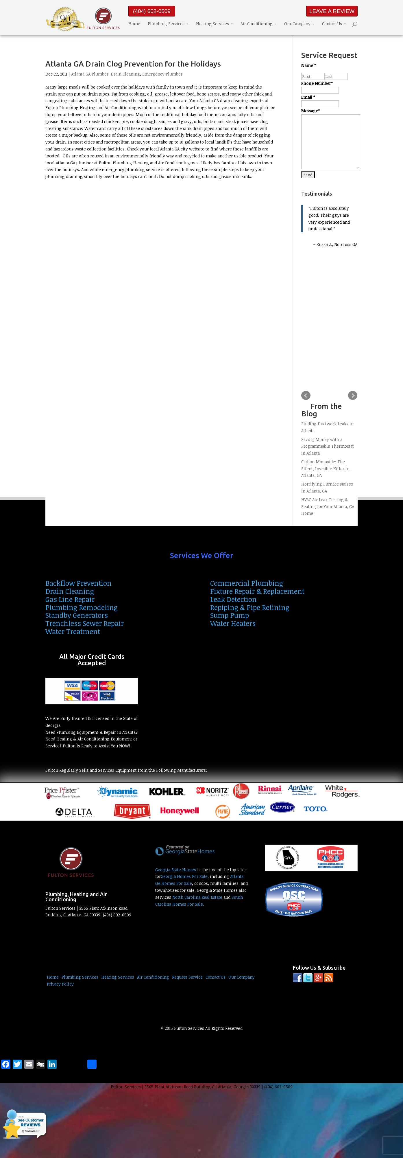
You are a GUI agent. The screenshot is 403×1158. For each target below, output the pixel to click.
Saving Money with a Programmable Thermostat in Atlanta (327, 446)
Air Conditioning (257, 23)
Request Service (187, 977)
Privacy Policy (60, 984)
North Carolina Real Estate (197, 897)
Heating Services (212, 23)
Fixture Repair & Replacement (257, 591)
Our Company (297, 23)
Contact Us (332, 23)
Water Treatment (72, 631)
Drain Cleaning (125, 74)
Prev (305, 395)
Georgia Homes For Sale (184, 876)
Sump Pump (229, 615)
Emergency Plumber (162, 74)
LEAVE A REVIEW (331, 11)
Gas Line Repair (70, 599)
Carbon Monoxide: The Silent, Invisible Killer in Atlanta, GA (325, 468)
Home (134, 23)
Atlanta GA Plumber (89, 74)
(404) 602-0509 (152, 11)
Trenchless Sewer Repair (84, 623)
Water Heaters (233, 623)
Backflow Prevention (78, 583)
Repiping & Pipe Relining (249, 607)
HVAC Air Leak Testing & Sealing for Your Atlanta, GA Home (327, 506)
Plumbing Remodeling (81, 607)
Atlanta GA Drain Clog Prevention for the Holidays (133, 64)
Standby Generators (76, 615)
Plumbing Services (166, 23)
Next (352, 395)
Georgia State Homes (175, 869)
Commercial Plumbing (246, 583)
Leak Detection (233, 599)
